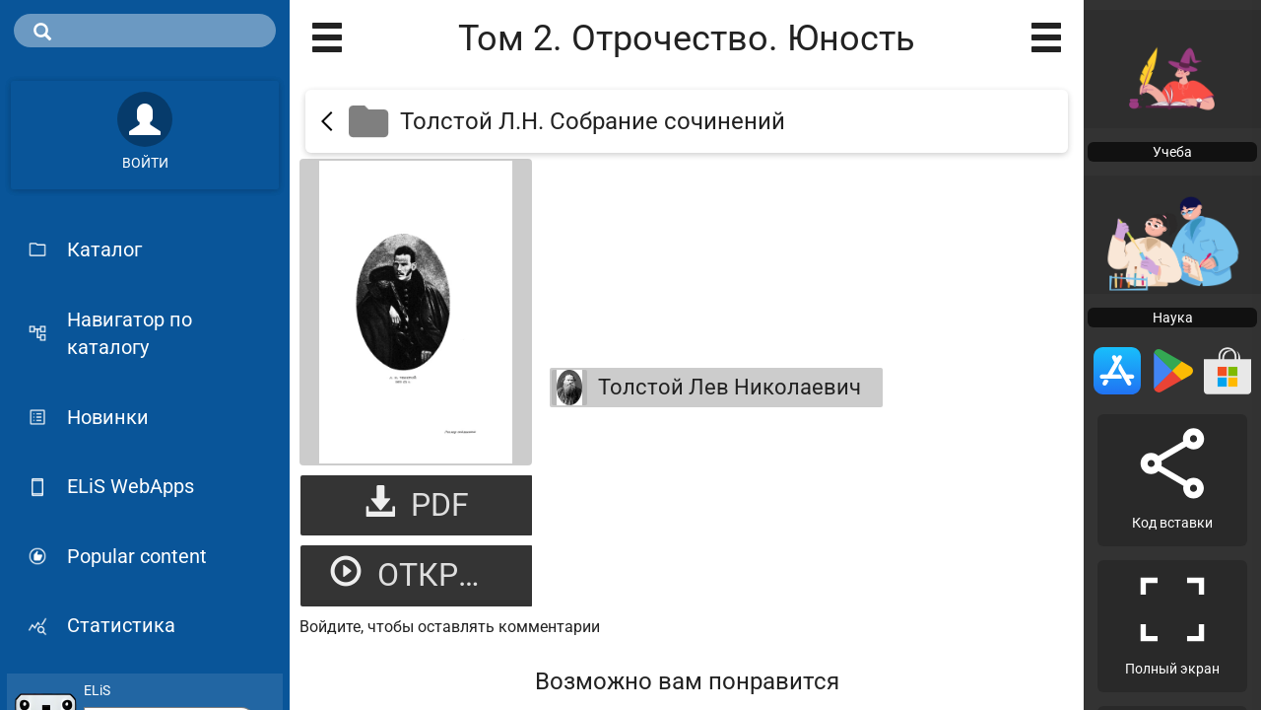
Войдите (330, 626)
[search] (145, 30)
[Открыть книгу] (415, 312)
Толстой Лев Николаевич (706, 387)
